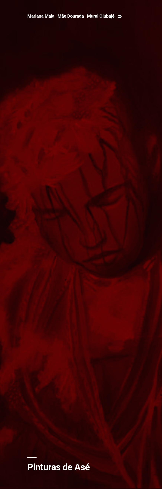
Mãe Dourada (71, 16)
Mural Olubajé (100, 16)
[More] (119, 16)
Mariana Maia (40, 16)
